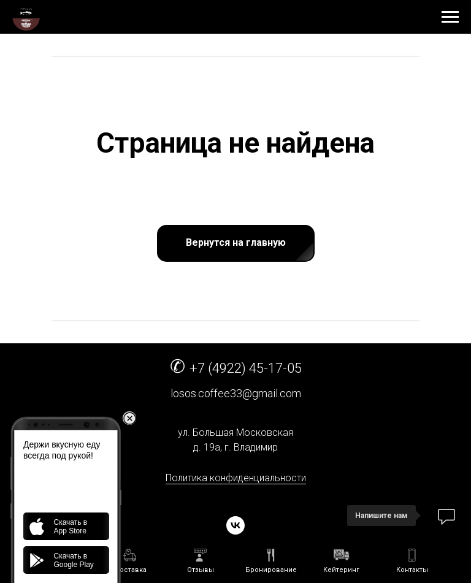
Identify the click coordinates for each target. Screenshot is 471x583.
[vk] (235, 525)
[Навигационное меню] (450, 17)
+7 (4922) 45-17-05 (246, 368)
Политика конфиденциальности (236, 478)
